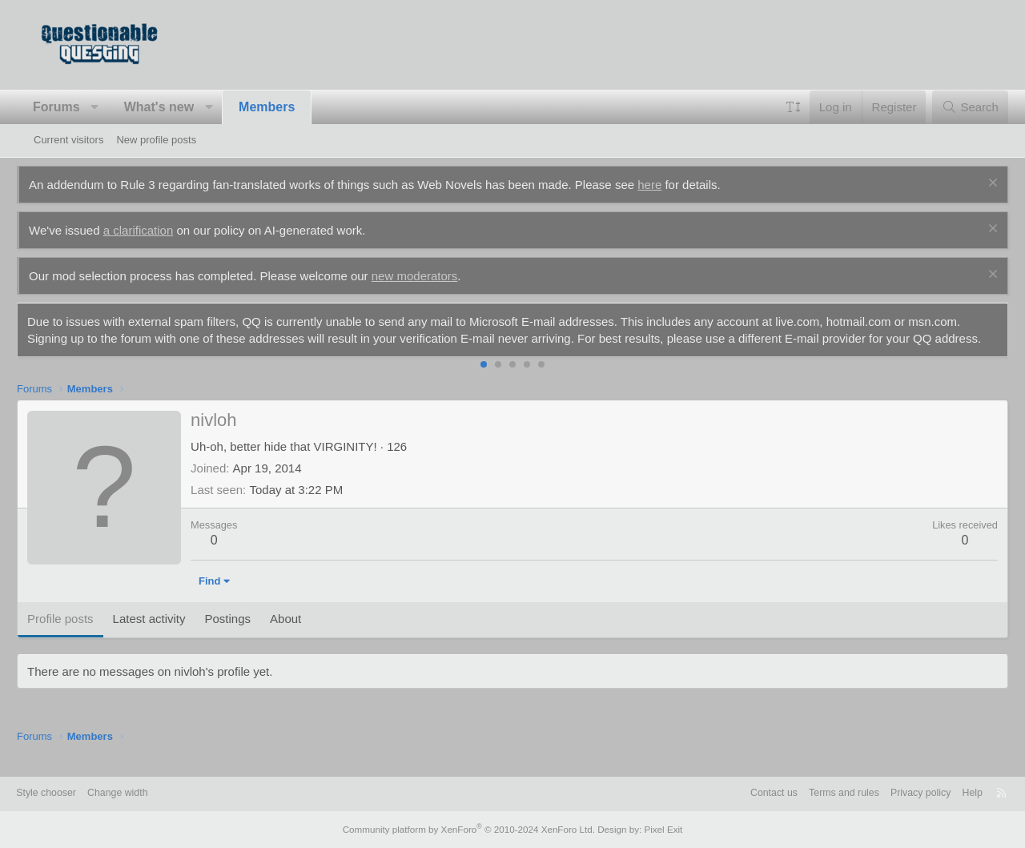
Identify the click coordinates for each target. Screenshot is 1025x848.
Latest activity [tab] (166, 635)
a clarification (155, 230)
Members (283, 107)
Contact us (738, 794)
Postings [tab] (244, 635)
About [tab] (302, 635)
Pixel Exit (655, 829)
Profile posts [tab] (77, 635)
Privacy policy (892, 794)
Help (947, 794)
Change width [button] (147, 794)
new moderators (431, 276)
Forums (73, 107)
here (666, 184)
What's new (176, 107)
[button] (111, 107)
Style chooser (72, 794)
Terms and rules (812, 794)
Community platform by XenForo (471, 829)
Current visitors (68, 140)
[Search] (953, 106)
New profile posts (156, 140)
